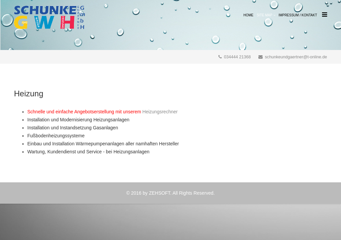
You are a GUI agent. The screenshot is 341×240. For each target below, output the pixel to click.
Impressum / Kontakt (298, 15)
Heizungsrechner (160, 111)
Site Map (264, 15)
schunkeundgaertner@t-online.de (296, 57)
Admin (170, 207)
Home (248, 15)
